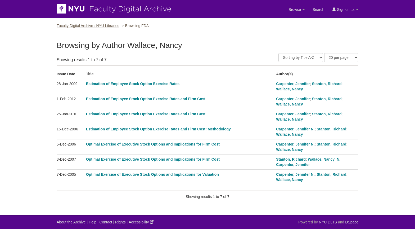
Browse (296, 9)
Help (92, 222)
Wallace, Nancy (289, 89)
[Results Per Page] (341, 57)
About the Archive (71, 222)
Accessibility (141, 222)
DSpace (351, 222)
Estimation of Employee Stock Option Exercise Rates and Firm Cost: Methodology (158, 129)
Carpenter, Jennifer (293, 84)
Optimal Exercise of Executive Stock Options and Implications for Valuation (152, 174)
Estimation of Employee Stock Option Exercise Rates (132, 84)
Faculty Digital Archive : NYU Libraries (88, 26)
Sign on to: (345, 9)
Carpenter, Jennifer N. (295, 129)
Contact (105, 222)
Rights (120, 222)
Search (318, 9)
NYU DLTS (328, 222)
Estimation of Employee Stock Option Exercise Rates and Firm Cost (145, 99)
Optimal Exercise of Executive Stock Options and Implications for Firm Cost (153, 144)
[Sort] (300, 57)
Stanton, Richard (327, 84)
